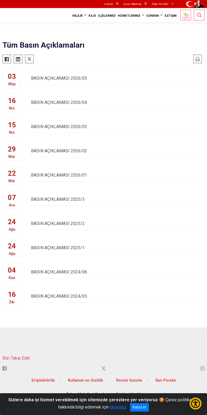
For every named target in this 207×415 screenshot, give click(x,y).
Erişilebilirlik (43, 380)
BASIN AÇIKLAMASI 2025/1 (118, 247)
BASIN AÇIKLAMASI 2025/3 (118, 199)
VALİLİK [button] (77, 15)
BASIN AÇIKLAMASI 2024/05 (118, 296)
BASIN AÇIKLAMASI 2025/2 (118, 223)
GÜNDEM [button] (152, 15)
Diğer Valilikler (160, 4)
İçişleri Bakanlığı (132, 4)
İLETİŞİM (171, 15)
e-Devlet (108, 4)
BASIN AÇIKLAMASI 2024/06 (118, 272)
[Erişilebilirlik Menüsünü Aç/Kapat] (195, 404)
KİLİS (92, 15)
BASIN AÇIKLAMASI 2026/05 (118, 78)
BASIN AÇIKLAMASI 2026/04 (118, 102)
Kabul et (139, 407)
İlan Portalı (166, 380)
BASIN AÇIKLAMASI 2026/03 (118, 126)
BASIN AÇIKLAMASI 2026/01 (118, 175)
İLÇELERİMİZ (107, 15)
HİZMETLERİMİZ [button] (129, 15)
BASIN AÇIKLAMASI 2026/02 (118, 150)
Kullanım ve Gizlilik (85, 380)
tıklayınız (118, 407)
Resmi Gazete (129, 380)
